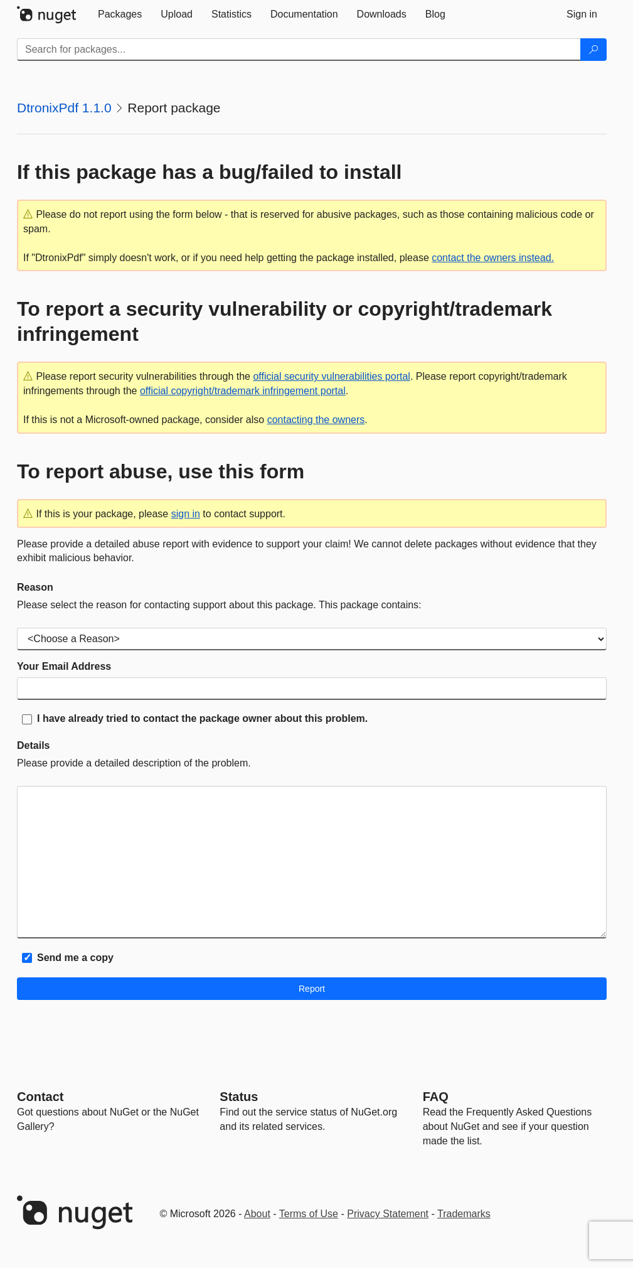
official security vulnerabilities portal (331, 376)
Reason (35, 587)
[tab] (119, 14)
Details (33, 745)
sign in (185, 513)
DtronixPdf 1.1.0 (64, 107)
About (257, 1213)
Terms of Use (308, 1213)
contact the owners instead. (493, 257)
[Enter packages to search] (299, 49)
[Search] (593, 49)
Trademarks (464, 1213)
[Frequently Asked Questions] (436, 1097)
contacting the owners (316, 419)
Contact (40, 1097)
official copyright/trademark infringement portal (243, 390)
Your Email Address (64, 666)
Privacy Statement (387, 1213)
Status (239, 1097)
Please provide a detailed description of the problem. (134, 763)
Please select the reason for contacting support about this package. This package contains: (219, 604)
